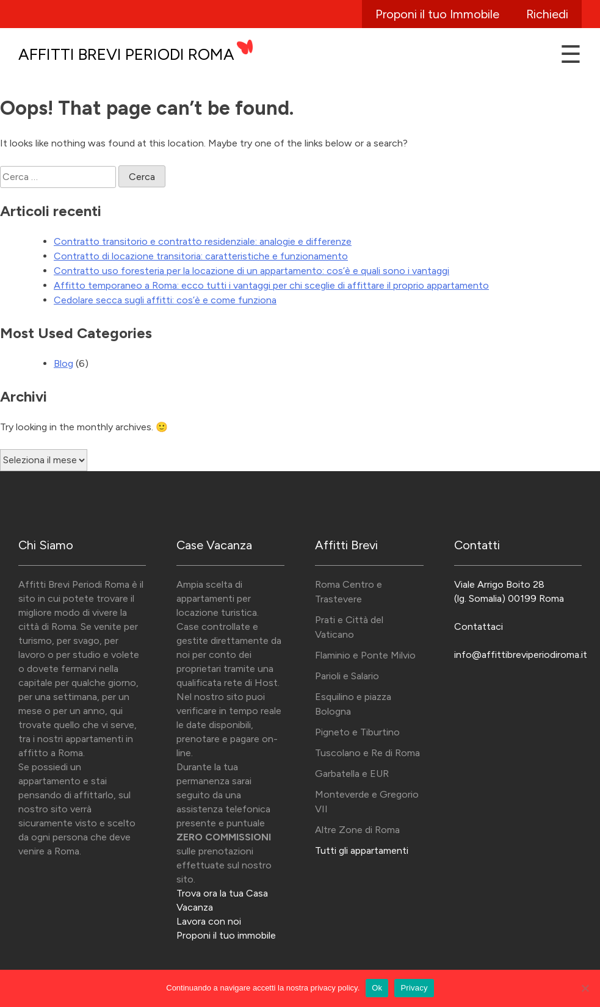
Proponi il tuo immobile (226, 935)
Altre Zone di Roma (357, 830)
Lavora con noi (208, 921)
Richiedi (547, 14)
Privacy (413, 987)
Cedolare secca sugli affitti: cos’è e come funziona (165, 300)
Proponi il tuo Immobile (437, 14)
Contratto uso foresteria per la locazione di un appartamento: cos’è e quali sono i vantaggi (251, 270)
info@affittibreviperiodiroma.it (520, 654)
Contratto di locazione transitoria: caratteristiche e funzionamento (201, 256)
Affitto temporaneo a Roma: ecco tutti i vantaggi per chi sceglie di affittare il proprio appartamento (271, 285)
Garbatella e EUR (352, 773)
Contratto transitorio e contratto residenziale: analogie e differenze (203, 241)
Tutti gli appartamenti (361, 850)
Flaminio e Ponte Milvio (365, 655)
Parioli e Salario (347, 676)
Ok (377, 987)
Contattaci (478, 626)
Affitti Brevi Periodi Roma (126, 54)
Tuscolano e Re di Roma (367, 753)
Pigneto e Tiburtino (357, 732)
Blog (63, 363)
